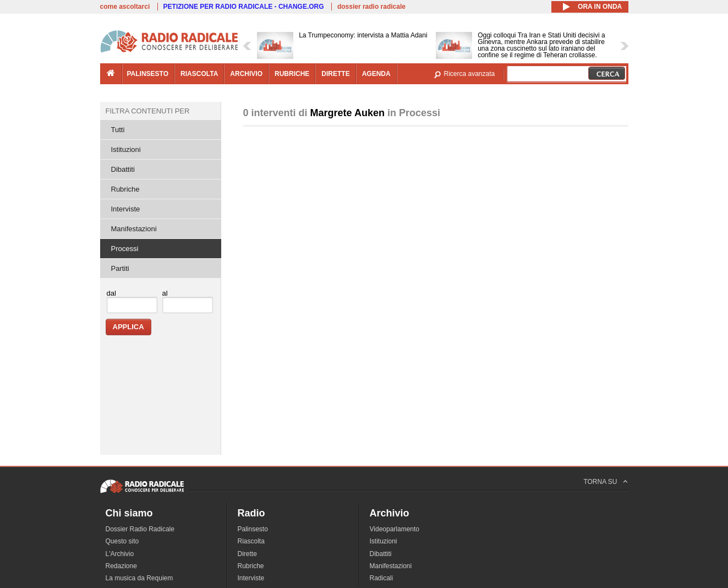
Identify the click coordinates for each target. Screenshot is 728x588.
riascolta (199, 74)
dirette (335, 74)
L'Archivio (120, 554)
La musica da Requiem (139, 578)
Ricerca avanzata (469, 74)
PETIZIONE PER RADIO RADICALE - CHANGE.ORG (243, 6)
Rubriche (125, 189)
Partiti (120, 268)
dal (111, 293)
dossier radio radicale (371, 6)
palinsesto (148, 74)
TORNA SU (600, 482)
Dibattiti (123, 169)
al (165, 293)
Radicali (381, 578)
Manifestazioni (134, 229)
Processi (125, 248)
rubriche (292, 74)
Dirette (247, 554)
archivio (246, 74)
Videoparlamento (395, 529)
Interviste (125, 209)
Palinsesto (253, 529)
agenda (376, 74)
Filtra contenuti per (148, 111)
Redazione (121, 566)
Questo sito (122, 541)
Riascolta (251, 541)
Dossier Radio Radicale (140, 529)
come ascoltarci (125, 6)
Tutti (118, 130)
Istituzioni (126, 149)
